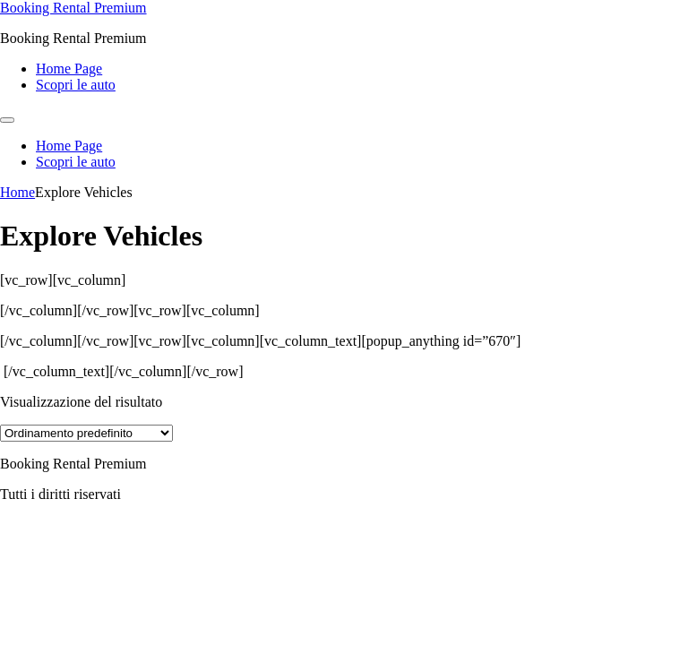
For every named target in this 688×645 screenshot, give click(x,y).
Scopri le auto (76, 84)
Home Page (69, 68)
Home (17, 192)
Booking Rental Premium (73, 7)
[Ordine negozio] (86, 433)
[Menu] (7, 120)
